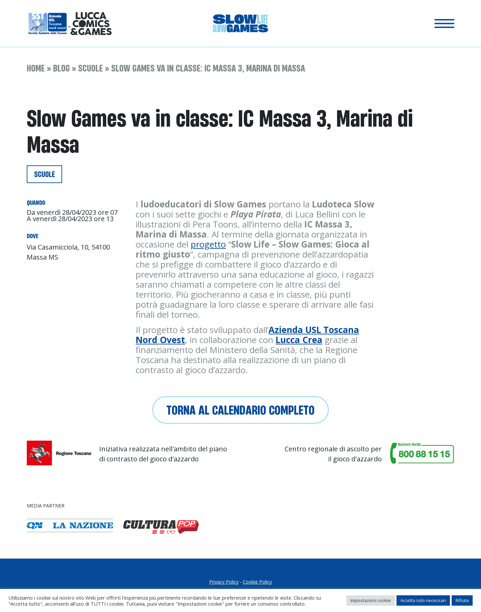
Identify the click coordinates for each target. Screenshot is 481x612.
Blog (61, 68)
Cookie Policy (257, 582)
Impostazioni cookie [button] (370, 600)
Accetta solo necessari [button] (423, 600)
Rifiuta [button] (462, 600)
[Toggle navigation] (444, 23)
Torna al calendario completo (240, 410)
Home (36, 68)
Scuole (90, 68)
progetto (208, 244)
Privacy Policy (223, 582)
